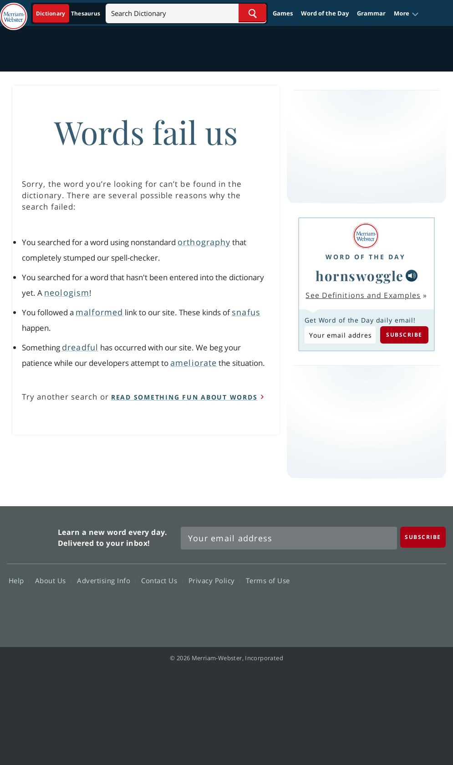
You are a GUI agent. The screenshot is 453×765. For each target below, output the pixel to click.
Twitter (363, 607)
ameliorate (193, 362)
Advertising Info (106, 580)
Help (19, 580)
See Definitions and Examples (363, 295)
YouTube (395, 607)
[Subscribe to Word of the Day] (340, 335)
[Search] (186, 13)
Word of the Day (325, 13)
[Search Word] (252, 13)
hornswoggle (360, 275)
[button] (406, 13)
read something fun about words (184, 397)
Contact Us (161, 580)
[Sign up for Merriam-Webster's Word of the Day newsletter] (289, 538)
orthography (204, 241)
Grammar (371, 13)
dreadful (80, 347)
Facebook (330, 607)
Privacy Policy (214, 580)
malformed (99, 312)
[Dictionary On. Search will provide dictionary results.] (68, 13)
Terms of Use (268, 580)
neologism (66, 292)
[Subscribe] (423, 537)
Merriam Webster (31, 536)
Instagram (428, 607)
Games (283, 13)
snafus (246, 312)
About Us (53, 580)
